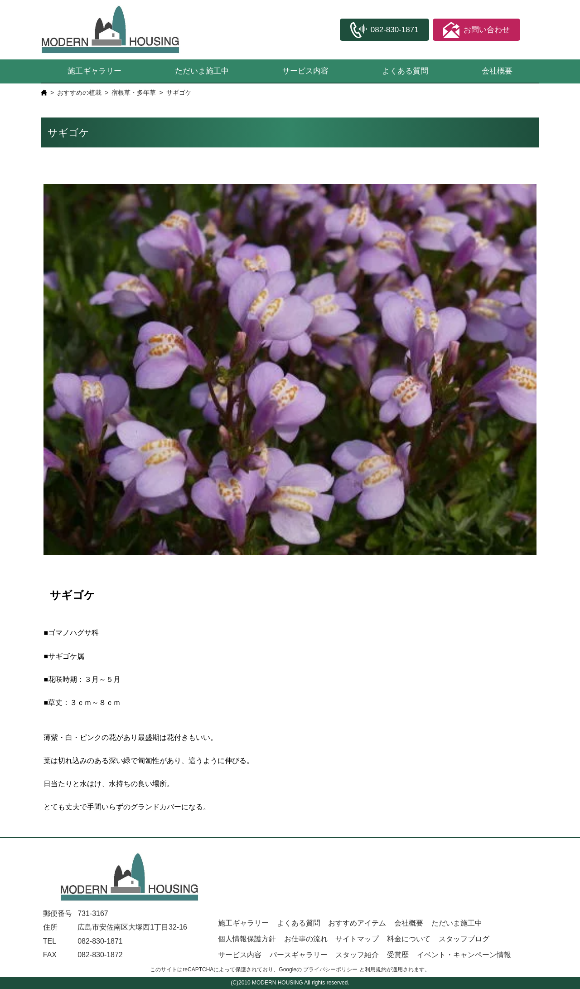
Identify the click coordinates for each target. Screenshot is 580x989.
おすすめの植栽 (79, 92)
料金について (408, 939)
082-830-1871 (100, 941)
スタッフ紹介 (357, 955)
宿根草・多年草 (133, 92)
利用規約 (376, 969)
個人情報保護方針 (247, 939)
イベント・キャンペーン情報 (464, 955)
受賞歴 (398, 955)
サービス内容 (305, 71)
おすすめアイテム (357, 923)
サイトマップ (357, 939)
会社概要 (497, 71)
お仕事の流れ (306, 939)
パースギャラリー (299, 955)
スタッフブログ (464, 939)
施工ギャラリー (94, 71)
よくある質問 (405, 71)
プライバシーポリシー (330, 969)
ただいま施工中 (202, 71)
